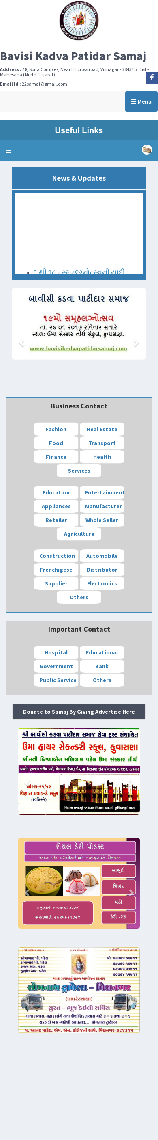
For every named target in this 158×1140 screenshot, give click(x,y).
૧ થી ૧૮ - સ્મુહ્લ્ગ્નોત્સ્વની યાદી (79, 273)
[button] (8, 150)
